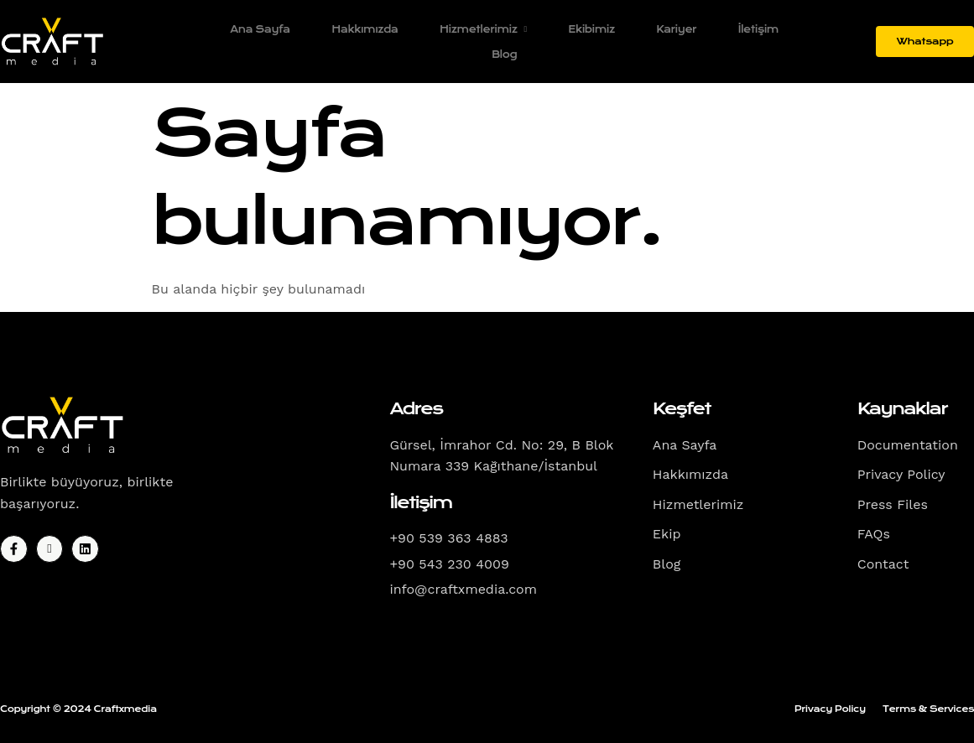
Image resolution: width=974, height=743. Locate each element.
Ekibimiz (591, 29)
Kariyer (676, 29)
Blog (503, 54)
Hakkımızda (364, 29)
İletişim (758, 29)
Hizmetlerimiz (482, 29)
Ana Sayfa (259, 29)
